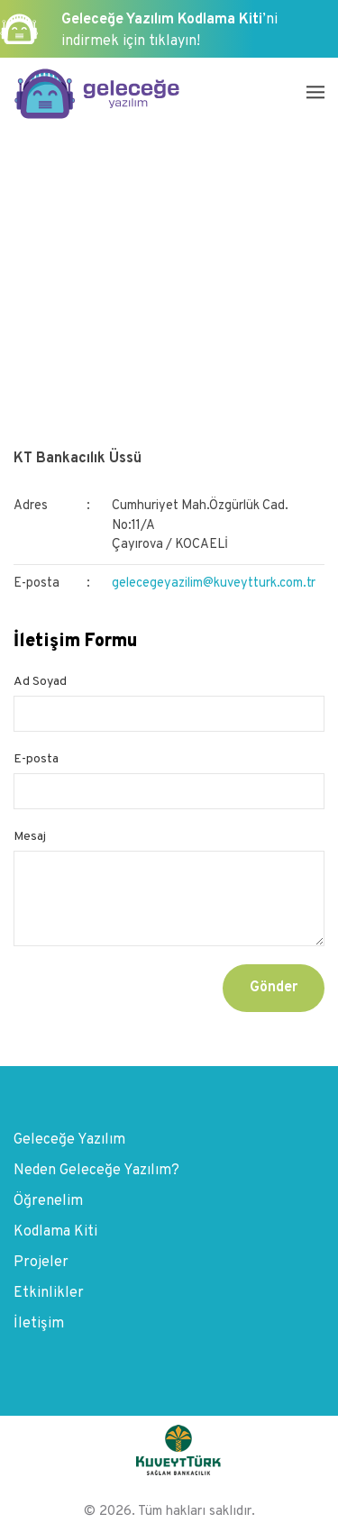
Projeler (41, 1263)
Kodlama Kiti (55, 1232)
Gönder (273, 988)
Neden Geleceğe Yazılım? (96, 1171)
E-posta (36, 759)
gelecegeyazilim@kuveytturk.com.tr (213, 583)
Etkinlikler (49, 1293)
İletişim (39, 1324)
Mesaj (30, 836)
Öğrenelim (48, 1201)
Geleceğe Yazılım (69, 1140)
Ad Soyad (40, 681)
